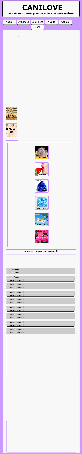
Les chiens (37, 21)
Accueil (10, 21)
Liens (37, 26)
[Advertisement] (9, 71)
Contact (65, 21)
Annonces (23, 21)
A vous (51, 21)
